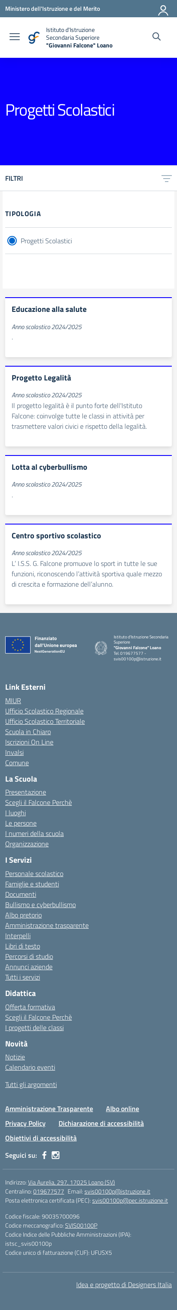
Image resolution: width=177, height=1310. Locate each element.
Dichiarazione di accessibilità (101, 1123)
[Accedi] (163, 8)
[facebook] (44, 1155)
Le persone (21, 823)
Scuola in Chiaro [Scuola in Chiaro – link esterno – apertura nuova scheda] (28, 731)
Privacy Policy (25, 1123)
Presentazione (25, 792)
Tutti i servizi (22, 977)
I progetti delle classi (34, 1027)
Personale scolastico (34, 873)
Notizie (15, 1057)
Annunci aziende (29, 966)
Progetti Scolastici (46, 241)
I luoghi (15, 812)
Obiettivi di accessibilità (41, 1138)
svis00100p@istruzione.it (117, 1191)
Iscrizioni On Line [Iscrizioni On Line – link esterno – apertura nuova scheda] (29, 742)
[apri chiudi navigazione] (14, 37)
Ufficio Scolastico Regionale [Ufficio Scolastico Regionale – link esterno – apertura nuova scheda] (44, 711)
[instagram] (55, 1155)
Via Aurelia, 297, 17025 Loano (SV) (71, 1182)
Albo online (122, 1108)
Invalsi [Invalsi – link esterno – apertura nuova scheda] (14, 752)
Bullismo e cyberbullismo (40, 904)
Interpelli (18, 935)
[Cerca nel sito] (156, 37)
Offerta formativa (30, 1007)
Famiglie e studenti (32, 884)
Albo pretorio (23, 915)
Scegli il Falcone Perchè (38, 802)
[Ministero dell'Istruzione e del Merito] (52, 8)
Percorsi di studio (29, 956)
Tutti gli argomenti (31, 1084)
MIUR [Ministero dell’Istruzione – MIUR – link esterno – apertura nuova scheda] (13, 700)
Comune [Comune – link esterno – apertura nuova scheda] (17, 762)
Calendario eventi (30, 1067)
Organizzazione (27, 844)
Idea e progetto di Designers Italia (124, 1284)
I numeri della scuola (34, 833)
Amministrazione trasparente (47, 925)
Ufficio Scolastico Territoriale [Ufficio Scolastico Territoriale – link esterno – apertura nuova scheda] (45, 721)
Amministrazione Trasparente (49, 1108)
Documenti (20, 894)
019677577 (48, 1191)
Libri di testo (22, 946)
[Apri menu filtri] (166, 178)
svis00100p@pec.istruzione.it (130, 1200)
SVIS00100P (81, 1225)
